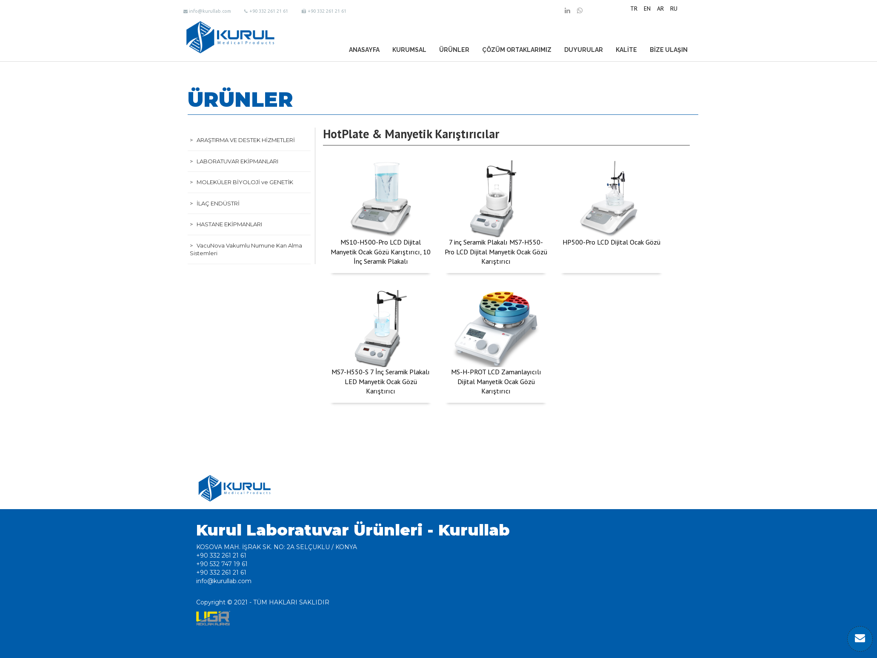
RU (673, 8)
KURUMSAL (409, 49)
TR (633, 8)
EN (647, 8)
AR (660, 8)
